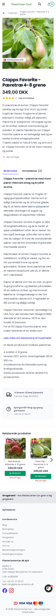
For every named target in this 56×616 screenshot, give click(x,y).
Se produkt (15, 473)
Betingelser (8, 529)
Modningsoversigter (12, 554)
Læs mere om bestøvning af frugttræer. (28, 338)
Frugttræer (12, 13)
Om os (5, 545)
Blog (4, 524)
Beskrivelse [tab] (10, 171)
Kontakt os (7, 541)
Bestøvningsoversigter (13, 549)
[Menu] (3, 4)
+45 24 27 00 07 (15, 581)
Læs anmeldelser (26, 98)
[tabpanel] (28, 43)
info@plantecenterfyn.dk (20, 584)
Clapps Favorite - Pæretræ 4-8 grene (34, 13)
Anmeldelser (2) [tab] (32, 171)
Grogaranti (8, 537)
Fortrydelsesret (10, 533)
